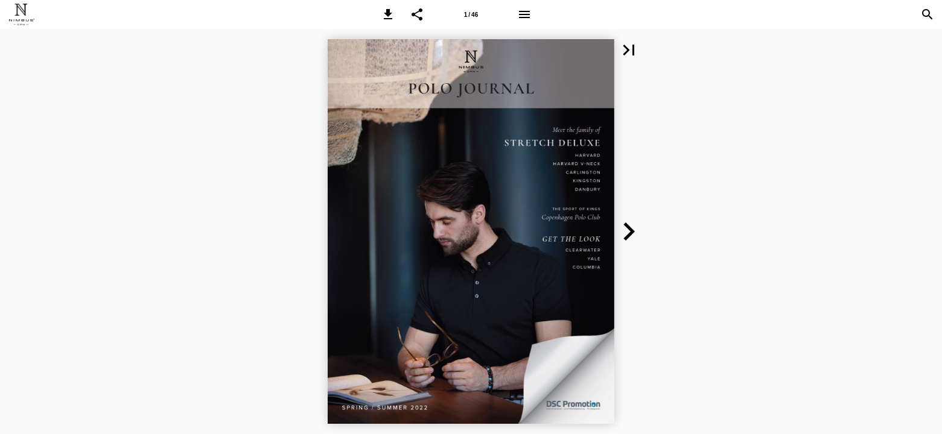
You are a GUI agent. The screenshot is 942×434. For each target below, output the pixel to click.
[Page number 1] (470, 14)
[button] (388, 14)
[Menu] (524, 14)
